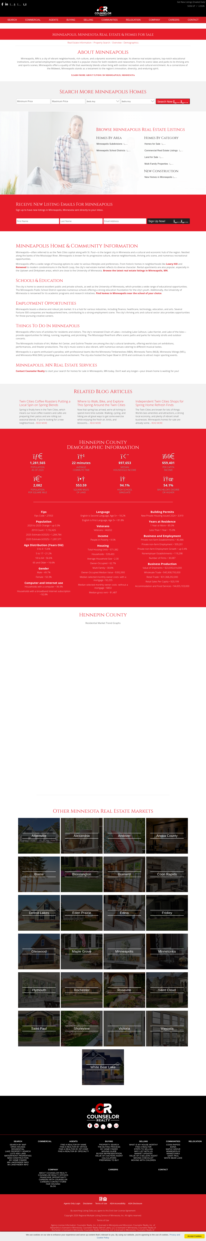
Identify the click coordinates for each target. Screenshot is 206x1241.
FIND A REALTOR (143, 1146)
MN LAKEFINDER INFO (18, 1162)
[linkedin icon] (96, 1125)
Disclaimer (87, 1203)
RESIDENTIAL (17, 1149)
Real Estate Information (80, 42)
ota (103, 74)
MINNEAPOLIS (173, 1151)
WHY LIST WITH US (143, 1151)
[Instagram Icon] (19, 4)
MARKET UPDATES (143, 1153)
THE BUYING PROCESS (109, 1146)
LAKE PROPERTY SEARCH (18, 1151)
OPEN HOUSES (18, 1146)
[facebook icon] (89, 1125)
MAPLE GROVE (173, 1149)
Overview (117, 42)
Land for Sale (151, 157)
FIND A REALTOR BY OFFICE (73, 1146)
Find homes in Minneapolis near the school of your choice (129, 292)
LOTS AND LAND (18, 1153)
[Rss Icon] (25, 4)
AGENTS (53, 19)
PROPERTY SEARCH (109, 1144)
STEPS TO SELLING (143, 1149)
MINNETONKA (173, 1153)
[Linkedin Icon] (6, 4)
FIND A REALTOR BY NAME (73, 1144)
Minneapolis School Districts (111, 150)
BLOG (53, 1186)
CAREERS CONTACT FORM (53, 1181)
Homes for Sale (152, 143)
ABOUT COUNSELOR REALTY (53, 1172)
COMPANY (154, 19)
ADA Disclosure (135, 1203)
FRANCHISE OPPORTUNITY (53, 1177)
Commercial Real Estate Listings (161, 150)
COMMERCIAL (33, 19)
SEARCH (12, 19)
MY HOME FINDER (18, 1160)
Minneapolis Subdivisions (109, 143)
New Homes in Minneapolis (158, 177)
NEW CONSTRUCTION (18, 1157)
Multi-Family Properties (156, 163)
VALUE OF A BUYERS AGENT (109, 1155)
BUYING (71, 19)
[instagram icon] (109, 1125)
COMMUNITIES (110, 19)
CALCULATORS (109, 1157)
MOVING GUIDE (109, 1151)
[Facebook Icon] (2, 4)
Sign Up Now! (168, 221)
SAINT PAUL (173, 1155)
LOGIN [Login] (201, 6)
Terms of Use (101, 1203)
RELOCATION (133, 19)
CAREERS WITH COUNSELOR (53, 1179)
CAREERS (174, 19)
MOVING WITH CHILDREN (143, 1160)
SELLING (88, 19)
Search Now (172, 101)
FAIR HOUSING (53, 1183)
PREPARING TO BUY (109, 1160)
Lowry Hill (172, 263)
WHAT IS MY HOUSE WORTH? (143, 1144)
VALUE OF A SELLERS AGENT (143, 1155)
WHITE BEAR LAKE (173, 1157)
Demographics (131, 42)
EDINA (173, 1146)
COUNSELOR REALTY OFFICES (53, 1175)
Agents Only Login (72, 1203)
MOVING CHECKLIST (143, 1157)
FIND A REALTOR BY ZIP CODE (73, 1149)
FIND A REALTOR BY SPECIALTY (73, 1151)
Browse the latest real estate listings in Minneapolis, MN (135, 270)
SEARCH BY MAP (18, 1144)
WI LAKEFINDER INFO (17, 1164)
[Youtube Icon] (12, 4)
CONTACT (193, 19)
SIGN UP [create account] (191, 6)
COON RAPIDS (173, 1144)
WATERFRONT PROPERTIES (18, 1155)
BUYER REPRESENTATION (109, 1153)
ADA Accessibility (117, 1203)
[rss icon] (116, 1125)
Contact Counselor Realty (30, 370)
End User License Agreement (122, 1210)
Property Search (102, 42)
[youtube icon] (103, 1126)
